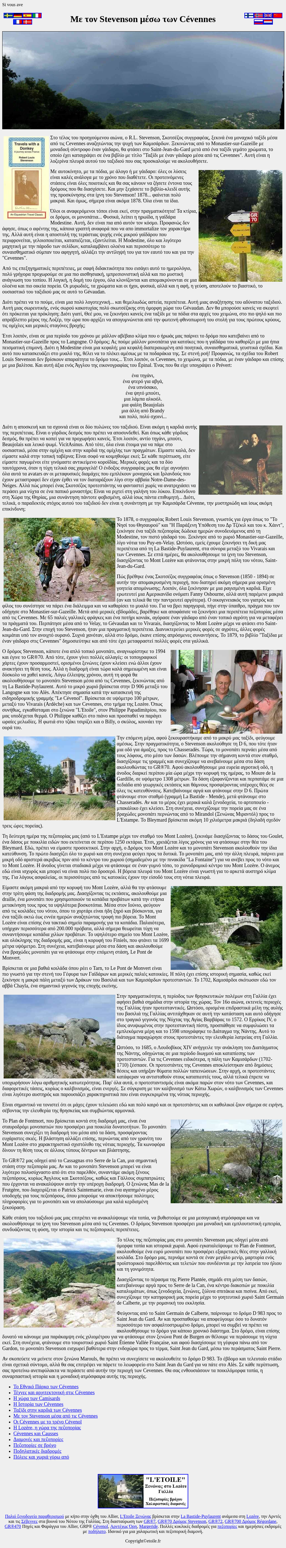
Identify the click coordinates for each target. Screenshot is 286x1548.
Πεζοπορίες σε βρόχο (34, 1445)
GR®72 (215, 1521)
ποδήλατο (97, 1531)
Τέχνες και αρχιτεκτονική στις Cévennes (54, 1392)
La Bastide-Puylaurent (201, 1516)
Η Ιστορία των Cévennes (38, 1404)
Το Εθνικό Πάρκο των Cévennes (45, 1386)
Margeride (148, 1526)
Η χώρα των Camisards (36, 1398)
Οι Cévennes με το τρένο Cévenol (47, 1422)
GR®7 (149, 1521)
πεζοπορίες (227, 1526)
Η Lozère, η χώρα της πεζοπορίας (47, 1427)
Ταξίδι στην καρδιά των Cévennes (47, 1410)
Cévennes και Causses (35, 1433)
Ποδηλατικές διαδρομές (37, 1451)
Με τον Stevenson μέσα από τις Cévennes (55, 1416)
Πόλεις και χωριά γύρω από (41, 1457)
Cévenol (100, 1526)
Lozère (252, 1516)
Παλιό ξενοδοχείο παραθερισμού (34, 1516)
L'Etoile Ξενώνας (135, 1516)
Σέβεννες (29, 1521)
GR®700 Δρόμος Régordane (251, 1521)
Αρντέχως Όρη (123, 1526)
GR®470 (13, 1526)
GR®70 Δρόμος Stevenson (182, 1521)
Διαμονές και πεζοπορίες (38, 1439)
